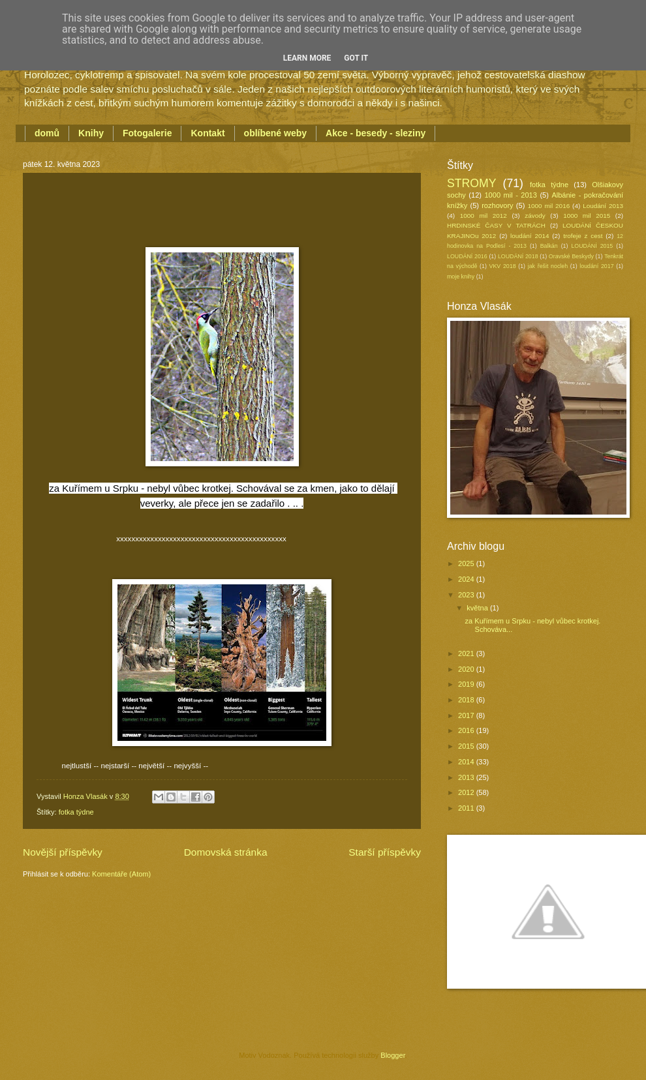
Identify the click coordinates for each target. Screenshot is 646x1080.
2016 (467, 730)
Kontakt (207, 133)
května (478, 608)
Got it (356, 58)
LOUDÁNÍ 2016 (467, 256)
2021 (467, 653)
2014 (467, 762)
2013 (467, 777)
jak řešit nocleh (548, 266)
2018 (467, 700)
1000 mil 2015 (586, 215)
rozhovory (497, 205)
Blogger (392, 1055)
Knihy (91, 133)
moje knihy (460, 276)
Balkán (549, 246)
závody (535, 215)
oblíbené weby (275, 133)
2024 (467, 579)
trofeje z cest (582, 235)
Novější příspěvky (62, 852)
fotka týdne (76, 812)
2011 (467, 808)
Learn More (307, 58)
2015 (467, 746)
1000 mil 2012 (483, 215)
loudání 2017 (596, 266)
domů (47, 133)
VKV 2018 (502, 266)
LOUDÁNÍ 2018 (518, 256)
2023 (467, 595)
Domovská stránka (226, 852)
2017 (467, 715)
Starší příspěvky (384, 852)
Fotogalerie (147, 133)
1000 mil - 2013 (510, 195)
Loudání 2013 (603, 205)
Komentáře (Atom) (121, 874)
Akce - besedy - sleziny (375, 133)
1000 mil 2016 (549, 205)
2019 (467, 684)
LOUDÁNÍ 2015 (592, 246)
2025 (467, 563)
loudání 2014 (529, 235)
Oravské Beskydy (571, 256)
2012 (467, 792)
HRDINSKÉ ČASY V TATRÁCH (496, 225)
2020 (467, 669)
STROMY (472, 183)
